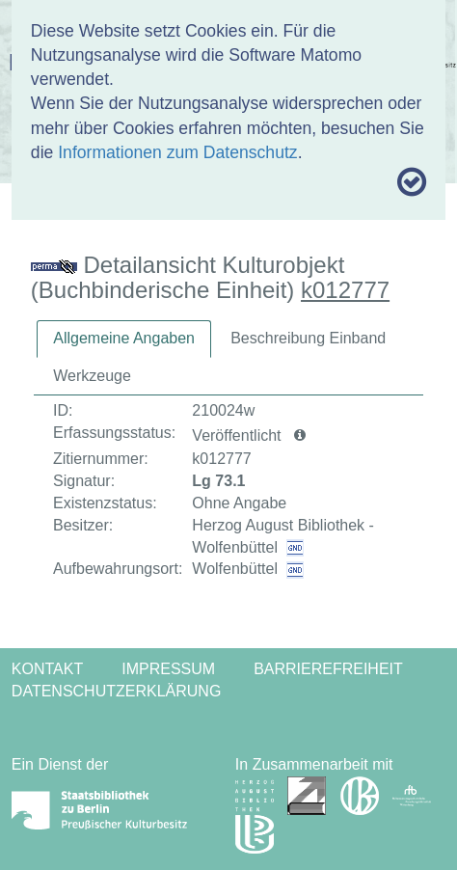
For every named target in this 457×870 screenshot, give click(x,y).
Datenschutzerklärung (117, 691)
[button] (300, 435)
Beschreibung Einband (308, 338)
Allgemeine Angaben (124, 338)
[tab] (124, 339)
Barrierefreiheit (328, 669)
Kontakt (47, 669)
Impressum (168, 669)
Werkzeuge (92, 375)
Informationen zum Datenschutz (177, 152)
